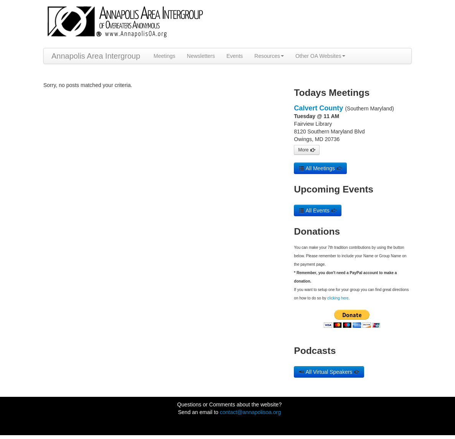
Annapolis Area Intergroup (95, 56)
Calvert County (318, 108)
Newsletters (201, 56)
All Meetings (320, 168)
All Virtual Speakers (329, 372)
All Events (317, 210)
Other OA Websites (320, 56)
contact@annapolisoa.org (250, 412)
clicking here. (338, 298)
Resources (269, 56)
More (306, 150)
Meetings (164, 56)
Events (234, 56)
